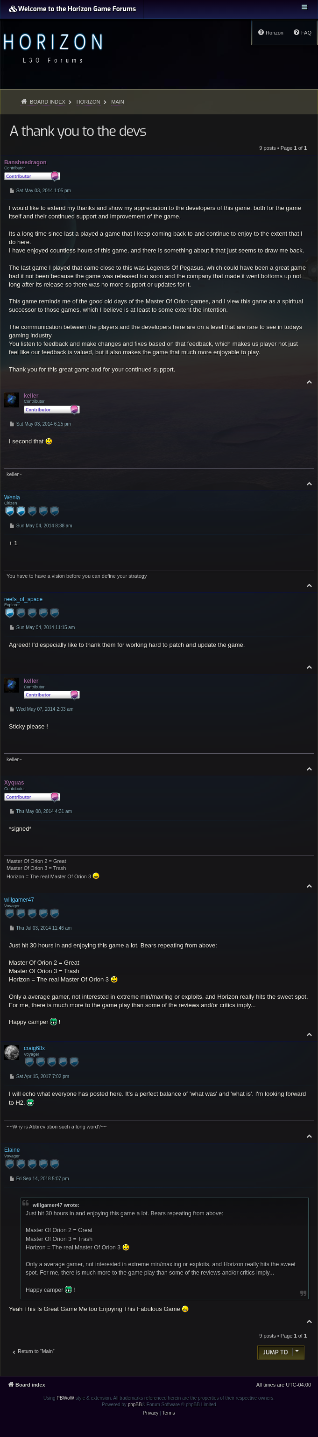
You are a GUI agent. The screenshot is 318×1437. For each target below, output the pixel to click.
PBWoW (65, 1398)
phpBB (135, 1404)
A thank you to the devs (77, 131)
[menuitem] (302, 32)
